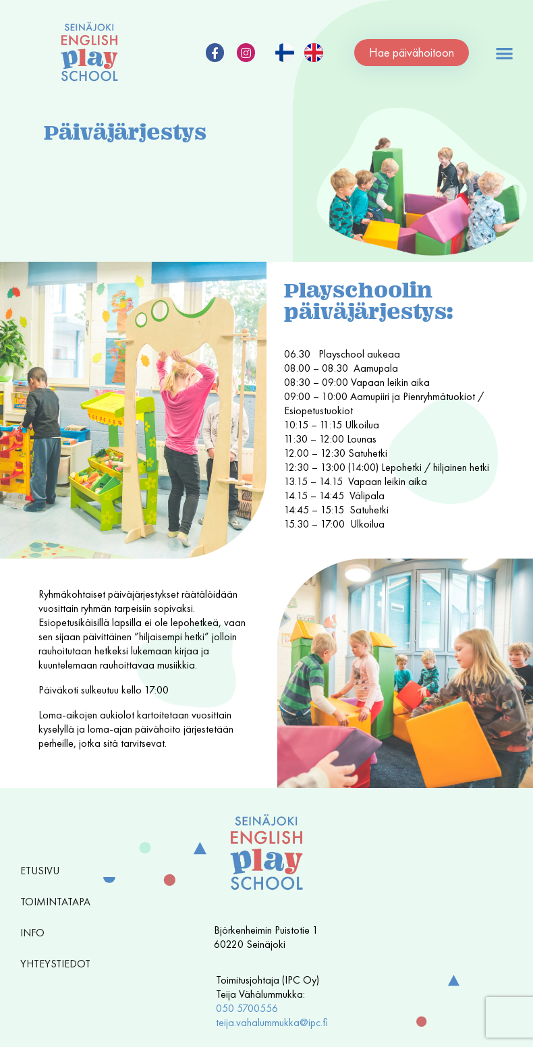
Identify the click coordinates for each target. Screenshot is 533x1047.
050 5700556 (247, 1008)
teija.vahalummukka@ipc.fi (272, 1022)
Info (35, 933)
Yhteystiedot (55, 964)
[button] (504, 53)
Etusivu (39, 871)
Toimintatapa (58, 902)
